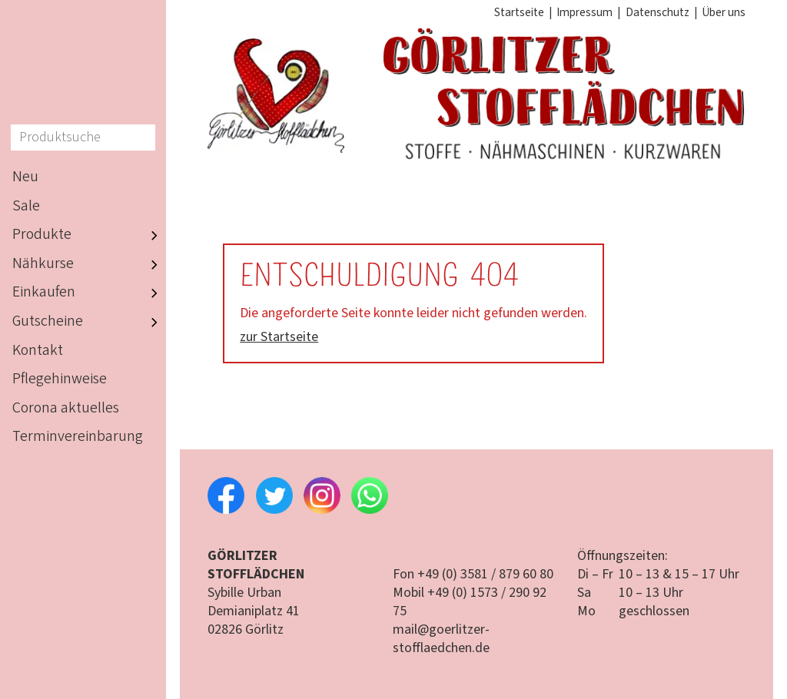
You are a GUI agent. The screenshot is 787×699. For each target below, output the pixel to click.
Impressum (584, 12)
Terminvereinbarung (77, 436)
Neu (25, 176)
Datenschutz (657, 12)
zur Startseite (279, 336)
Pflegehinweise (59, 378)
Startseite (519, 12)
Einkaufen (89, 293)
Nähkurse (89, 264)
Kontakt (37, 350)
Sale (26, 206)
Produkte (89, 235)
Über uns (723, 12)
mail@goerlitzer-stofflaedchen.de (441, 639)
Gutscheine (89, 322)
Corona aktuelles (65, 408)
